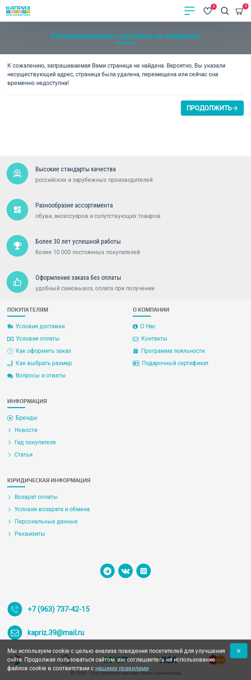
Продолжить (209, 108)
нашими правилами (122, 668)
